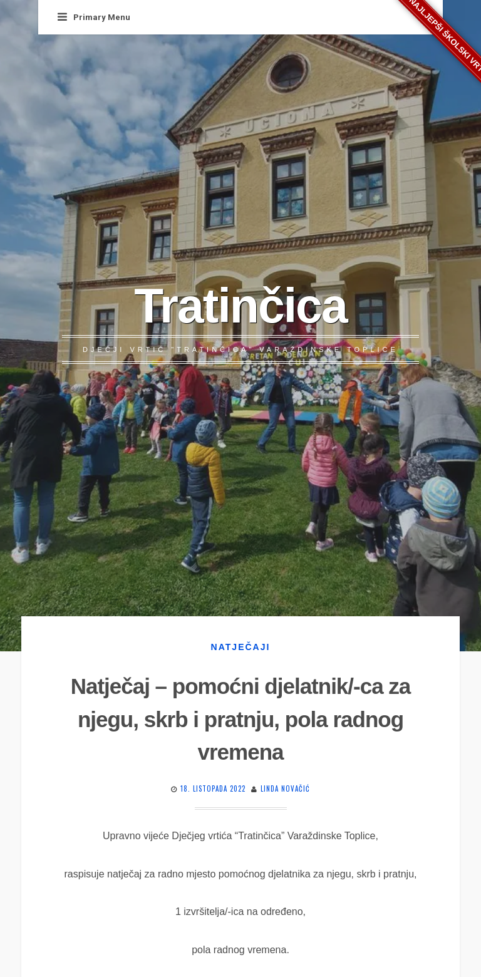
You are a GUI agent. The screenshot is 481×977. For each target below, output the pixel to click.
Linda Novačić (285, 788)
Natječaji (241, 647)
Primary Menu (94, 17)
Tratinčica (240, 306)
